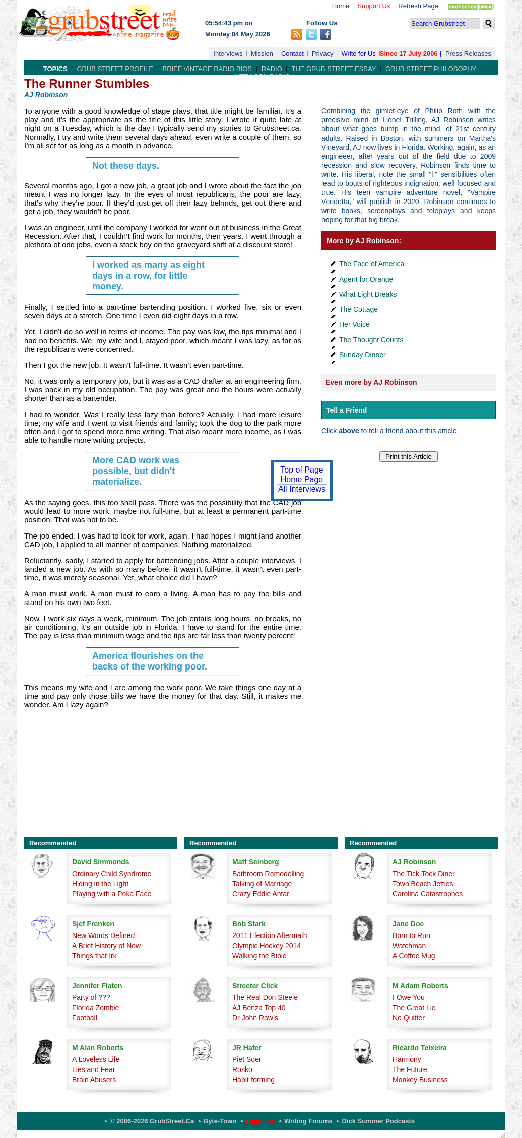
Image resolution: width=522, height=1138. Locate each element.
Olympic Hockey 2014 (266, 946)
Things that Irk (94, 956)
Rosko (242, 1069)
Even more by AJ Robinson (371, 382)
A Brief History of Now (106, 946)
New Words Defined (103, 935)
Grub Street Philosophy (430, 69)
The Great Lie (414, 1007)
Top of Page (301, 469)
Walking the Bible (259, 956)
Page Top (260, 1121)
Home (341, 6)
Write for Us (358, 53)
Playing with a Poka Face (111, 894)
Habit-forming (253, 1080)
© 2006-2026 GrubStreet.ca (152, 1121)
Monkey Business (420, 1080)
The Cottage (358, 309)
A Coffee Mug (414, 956)
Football (84, 1018)
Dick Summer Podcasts (378, 1121)
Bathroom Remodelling (268, 873)
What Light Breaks (368, 294)
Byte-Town (220, 1121)
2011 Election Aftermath (269, 935)
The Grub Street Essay (333, 69)
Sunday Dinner (362, 355)
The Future (410, 1069)
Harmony (407, 1059)
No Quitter (409, 1018)
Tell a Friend (346, 410)
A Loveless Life (95, 1059)
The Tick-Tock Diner (424, 873)
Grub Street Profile (115, 69)
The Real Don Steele (265, 997)
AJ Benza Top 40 (259, 1007)
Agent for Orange (366, 279)
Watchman (409, 946)
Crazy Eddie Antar (260, 894)
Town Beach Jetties (423, 884)
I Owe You (409, 997)
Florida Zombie (95, 1007)
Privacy (323, 53)
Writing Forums (308, 1121)
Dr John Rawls (255, 1018)
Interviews (228, 53)
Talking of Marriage (262, 884)
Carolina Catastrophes (428, 894)
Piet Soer (247, 1059)
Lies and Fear (93, 1069)
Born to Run (411, 935)
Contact (292, 53)
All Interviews (301, 489)
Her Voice (354, 324)
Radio (272, 69)
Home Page (302, 479)
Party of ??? (91, 997)
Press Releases (468, 53)
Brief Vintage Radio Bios (207, 69)
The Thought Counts (371, 340)
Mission (262, 53)
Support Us (373, 6)
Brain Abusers (94, 1080)
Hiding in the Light (100, 884)
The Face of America (371, 264)
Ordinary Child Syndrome (111, 873)
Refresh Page (418, 6)
